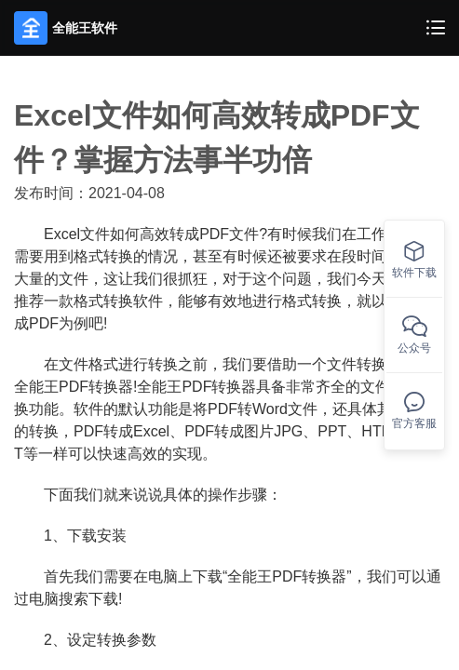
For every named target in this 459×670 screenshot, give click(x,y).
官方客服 (414, 411)
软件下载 (414, 260)
